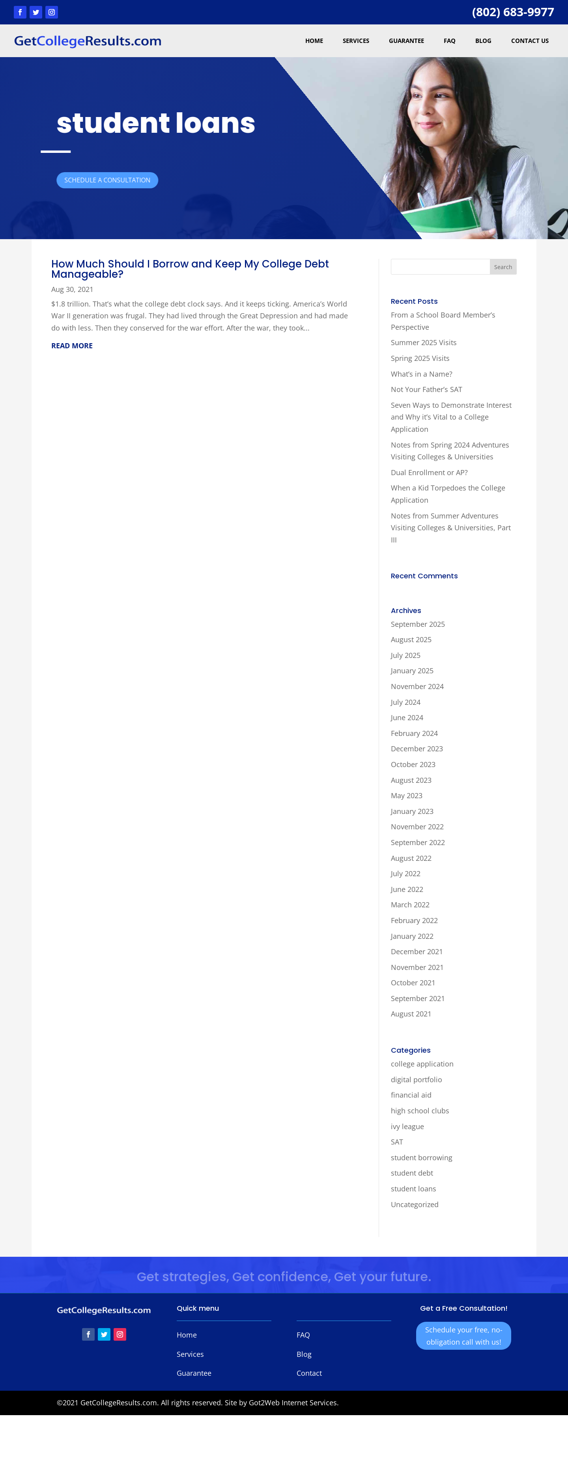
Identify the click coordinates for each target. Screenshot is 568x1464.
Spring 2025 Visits (420, 358)
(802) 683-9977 (513, 12)
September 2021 (418, 998)
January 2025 (412, 670)
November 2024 (417, 686)
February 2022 (414, 920)
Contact (309, 1373)
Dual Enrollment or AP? (429, 472)
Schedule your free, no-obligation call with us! (464, 1336)
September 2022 (418, 842)
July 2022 (405, 873)
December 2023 (417, 748)
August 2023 (411, 780)
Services (356, 41)
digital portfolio (416, 1079)
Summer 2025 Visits (424, 342)
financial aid (411, 1095)
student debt (412, 1173)
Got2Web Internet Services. (294, 1402)
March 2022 (410, 904)
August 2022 (411, 858)
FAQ (450, 41)
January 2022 (412, 936)
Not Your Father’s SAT (426, 389)
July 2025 (405, 655)
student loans (413, 1188)
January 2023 (412, 811)
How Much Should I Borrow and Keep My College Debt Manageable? (190, 269)
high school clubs (420, 1110)
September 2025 (418, 624)
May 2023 (406, 795)
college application (422, 1063)
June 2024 (407, 717)
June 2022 (407, 889)
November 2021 (417, 967)
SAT (397, 1141)
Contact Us (530, 41)
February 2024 (414, 733)
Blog (483, 41)
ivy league (407, 1126)
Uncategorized (415, 1204)
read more (72, 345)
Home (314, 41)
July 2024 (405, 702)
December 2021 (417, 951)
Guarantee (406, 41)
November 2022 (417, 826)
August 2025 (411, 639)
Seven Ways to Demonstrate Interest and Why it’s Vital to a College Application (451, 417)
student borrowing (421, 1157)
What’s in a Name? (421, 374)
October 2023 (413, 764)
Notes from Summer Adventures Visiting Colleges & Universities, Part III (451, 527)
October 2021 (413, 982)
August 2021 (411, 1013)
